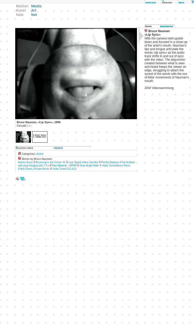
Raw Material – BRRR (64, 165)
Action (39, 154)
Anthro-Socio (25, 162)
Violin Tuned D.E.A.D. (64, 168)
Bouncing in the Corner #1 (50, 162)
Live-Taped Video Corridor (83, 162)
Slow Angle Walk (89, 165)
